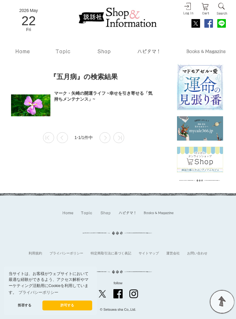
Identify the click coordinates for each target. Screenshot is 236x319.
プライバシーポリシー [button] (38, 292)
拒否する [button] (24, 305)
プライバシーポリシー (66, 253)
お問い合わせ (197, 253)
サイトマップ (149, 253)
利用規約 (35, 253)
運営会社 (173, 253)
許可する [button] (67, 305)
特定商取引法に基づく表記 (111, 253)
